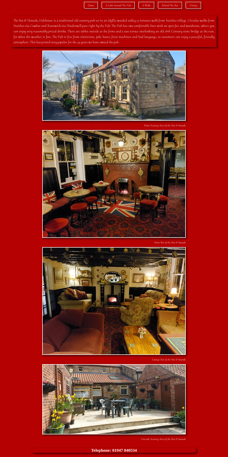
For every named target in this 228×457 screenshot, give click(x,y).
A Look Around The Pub (118, 5)
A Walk (146, 5)
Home (91, 5)
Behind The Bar (170, 5)
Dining (193, 5)
